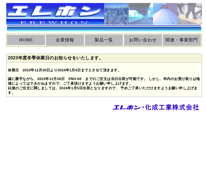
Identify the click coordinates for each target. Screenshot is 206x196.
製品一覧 (104, 40)
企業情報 (65, 40)
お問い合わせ (143, 40)
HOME (26, 40)
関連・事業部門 (182, 40)
